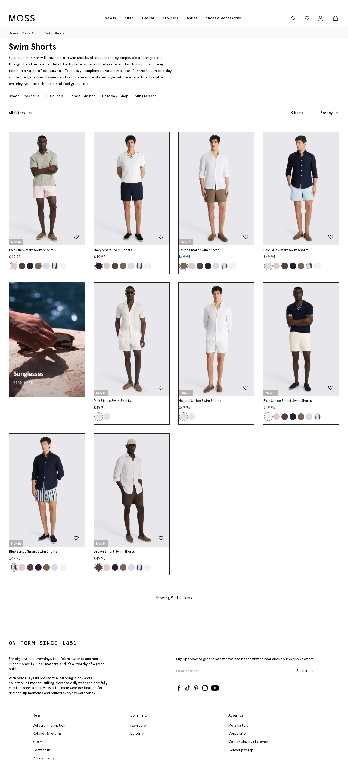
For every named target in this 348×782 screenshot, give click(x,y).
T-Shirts (54, 96)
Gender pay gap (240, 750)
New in (110, 18)
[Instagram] (205, 687)
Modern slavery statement (249, 741)
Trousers (170, 18)
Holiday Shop (115, 96)
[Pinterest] (196, 687)
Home (13, 33)
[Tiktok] (187, 687)
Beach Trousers (24, 96)
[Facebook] (179, 687)
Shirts (192, 18)
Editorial (137, 733)
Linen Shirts (83, 96)
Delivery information (49, 725)
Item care (138, 725)
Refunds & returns (47, 733)
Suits (129, 18)
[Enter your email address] (235, 671)
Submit (305, 670)
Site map (40, 741)
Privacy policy (43, 758)
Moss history (238, 725)
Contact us (42, 750)
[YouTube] (215, 687)
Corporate (237, 733)
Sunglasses (146, 96)
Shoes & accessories (224, 18)
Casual (148, 18)
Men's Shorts (32, 33)
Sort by (330, 113)
